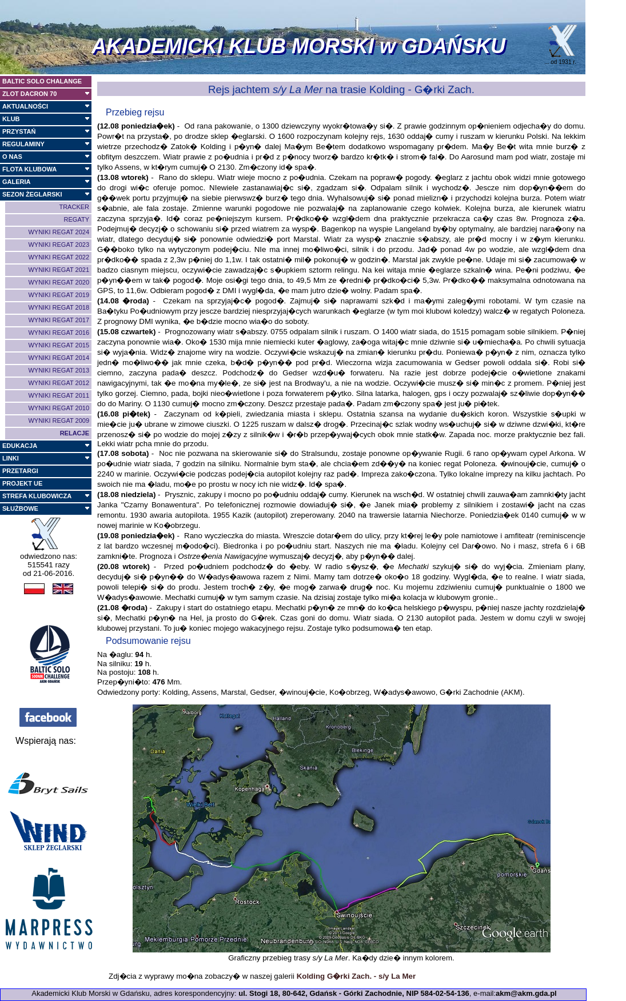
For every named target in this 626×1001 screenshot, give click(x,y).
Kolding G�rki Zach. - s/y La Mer (356, 976)
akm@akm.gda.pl (526, 993)
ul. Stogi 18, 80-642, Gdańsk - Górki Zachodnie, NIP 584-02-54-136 (353, 993)
